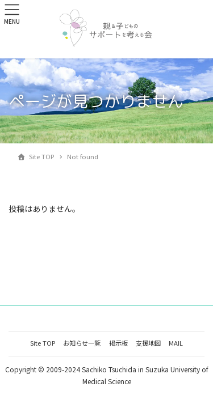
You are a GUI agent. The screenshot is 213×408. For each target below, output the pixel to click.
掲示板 (118, 342)
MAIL (176, 342)
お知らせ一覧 (82, 342)
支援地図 (148, 342)
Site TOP (42, 342)
